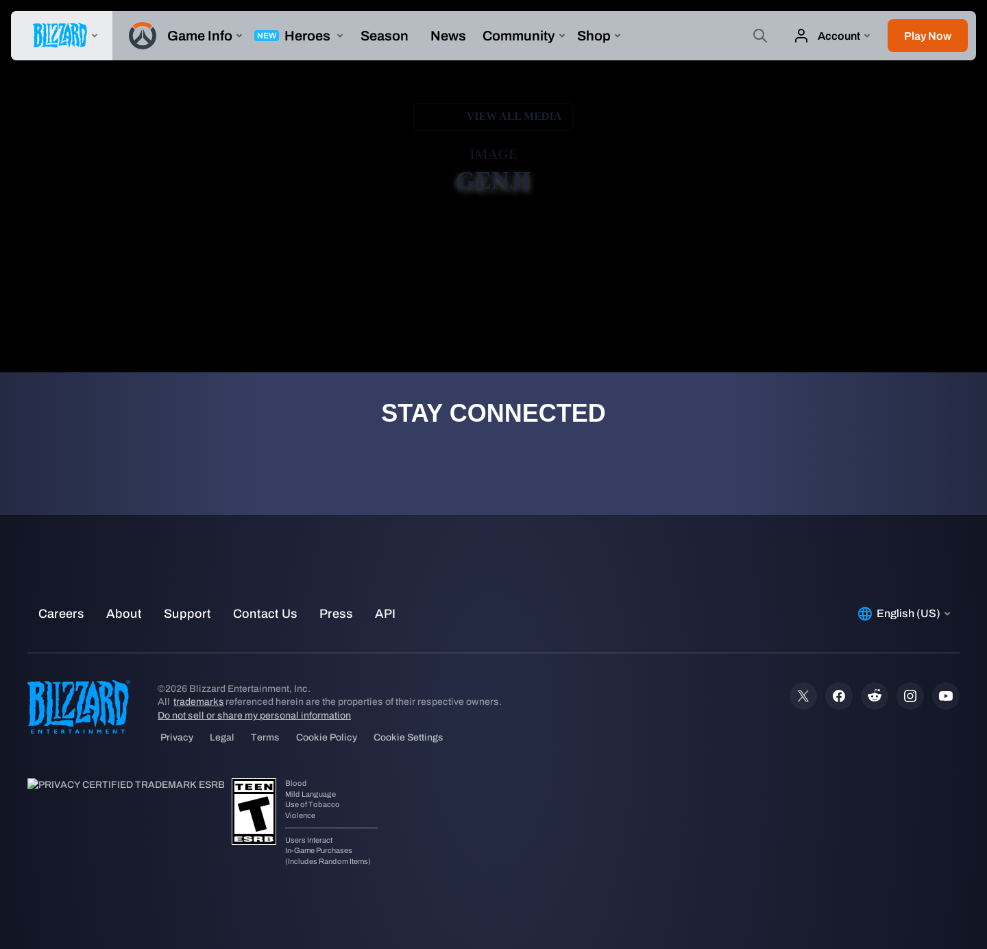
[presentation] (61, 35)
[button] (928, 35)
